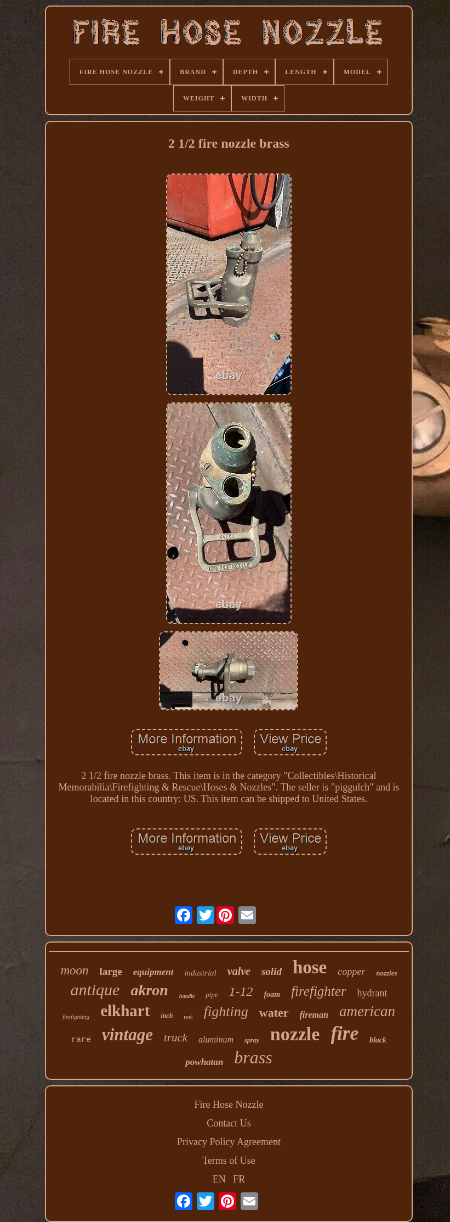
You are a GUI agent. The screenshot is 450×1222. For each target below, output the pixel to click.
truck (175, 1037)
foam (272, 994)
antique (94, 989)
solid (271, 971)
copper (351, 971)
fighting (226, 1011)
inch (167, 1015)
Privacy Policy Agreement (229, 1141)
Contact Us (229, 1123)
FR (239, 1179)
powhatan (204, 1062)
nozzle (295, 1034)
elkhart (125, 1010)
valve (238, 971)
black (377, 1040)
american (367, 1011)
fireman (314, 1014)
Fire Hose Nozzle (229, 1104)
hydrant (372, 993)
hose (310, 967)
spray (251, 1040)
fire (344, 1033)
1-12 (241, 991)
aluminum (215, 1039)
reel (188, 1016)
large (111, 971)
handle (187, 996)
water (274, 1012)
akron (149, 990)
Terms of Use (228, 1160)
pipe (212, 994)
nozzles (386, 973)
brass (253, 1057)
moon (74, 970)
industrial (200, 972)
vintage (127, 1034)
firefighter (318, 991)
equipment (153, 972)
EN (219, 1179)
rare (81, 1040)
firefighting (75, 1016)
